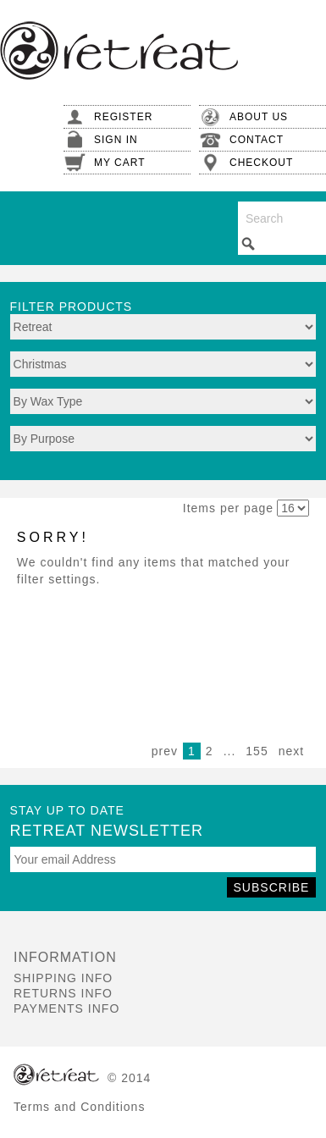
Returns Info (63, 993)
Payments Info (66, 1008)
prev (165, 751)
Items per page (228, 508)
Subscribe (272, 887)
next (291, 751)
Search (248, 244)
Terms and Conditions (79, 1106)
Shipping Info (63, 978)
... (230, 751)
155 (257, 751)
